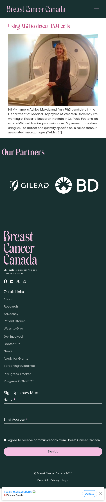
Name (8, 399)
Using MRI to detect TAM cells (39, 25)
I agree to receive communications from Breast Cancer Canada (53, 440)
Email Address (14, 419)
